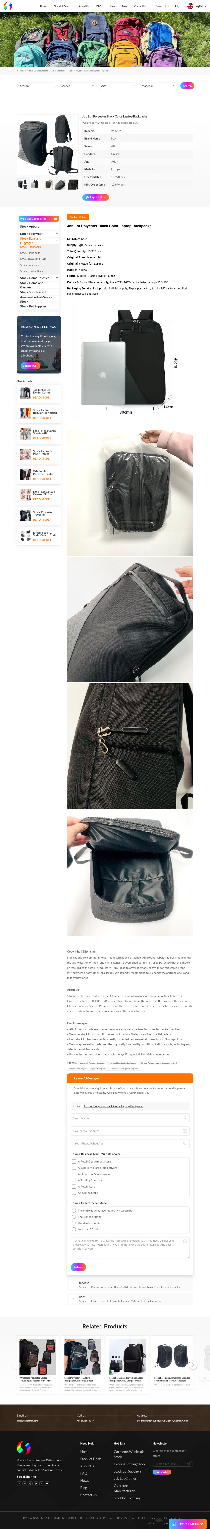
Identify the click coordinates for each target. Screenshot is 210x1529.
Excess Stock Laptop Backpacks (123, 1063)
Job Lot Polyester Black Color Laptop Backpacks (113, 1106)
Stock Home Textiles (34, 278)
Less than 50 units (89, 1229)
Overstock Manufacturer (124, 1488)
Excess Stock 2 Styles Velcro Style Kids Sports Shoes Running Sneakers (44, 533)
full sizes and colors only (115, 1034)
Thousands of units (89, 1216)
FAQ (98, 6)
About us (84, 6)
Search (187, 85)
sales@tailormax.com (27, 1420)
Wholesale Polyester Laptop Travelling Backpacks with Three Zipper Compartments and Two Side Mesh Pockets (45, 472)
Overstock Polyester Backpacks (92, 1063)
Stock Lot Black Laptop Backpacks (124, 1069)
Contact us (140, 6)
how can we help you (38, 326)
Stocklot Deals (61, 6)
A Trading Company (90, 1180)
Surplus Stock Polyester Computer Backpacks (87, 1069)
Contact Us (29, 365)
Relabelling (76, 1054)
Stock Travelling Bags (33, 258)
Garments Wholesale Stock (129, 1454)
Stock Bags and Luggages (38, 71)
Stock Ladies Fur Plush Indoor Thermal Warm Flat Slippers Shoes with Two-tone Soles (45, 452)
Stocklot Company (127, 1498)
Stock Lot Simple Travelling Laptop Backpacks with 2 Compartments (126, 1379)
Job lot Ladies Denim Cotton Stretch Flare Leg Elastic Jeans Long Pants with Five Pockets (44, 391)
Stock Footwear (31, 233)
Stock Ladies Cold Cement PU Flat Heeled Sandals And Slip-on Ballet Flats (44, 493)
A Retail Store (86, 1186)
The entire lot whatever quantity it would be (105, 1210)
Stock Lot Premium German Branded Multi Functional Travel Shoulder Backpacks (172, 1379)
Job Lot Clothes (125, 1478)
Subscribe (162, 1472)
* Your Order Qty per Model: (90, 1203)
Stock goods (74, 957)
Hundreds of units (89, 1223)
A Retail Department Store (94, 1161)
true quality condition (139, 1044)
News (112, 6)
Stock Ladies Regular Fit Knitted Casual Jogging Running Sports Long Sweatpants (45, 411)
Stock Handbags (30, 252)
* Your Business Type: (97, 1154)
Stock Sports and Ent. (35, 292)
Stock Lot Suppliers (128, 1471)
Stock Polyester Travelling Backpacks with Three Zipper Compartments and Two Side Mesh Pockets (45, 513)
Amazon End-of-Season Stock (36, 299)
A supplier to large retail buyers (97, 1167)
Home (43, 6)
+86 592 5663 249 (85, 1420)
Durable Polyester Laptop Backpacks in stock (159, 1063)
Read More (42, 397)
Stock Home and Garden (31, 285)
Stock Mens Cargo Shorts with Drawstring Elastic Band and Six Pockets (44, 432)
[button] (193, 1365)
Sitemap (130, 1518)
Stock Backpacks (58, 71)
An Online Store (88, 1192)
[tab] (78, 217)
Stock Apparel (30, 226)
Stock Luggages (29, 265)
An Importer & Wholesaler (94, 1174)
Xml (140, 1518)
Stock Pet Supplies (33, 306)
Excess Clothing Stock (130, 1464)
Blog (124, 6)
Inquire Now (96, 197)
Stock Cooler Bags (31, 271)
